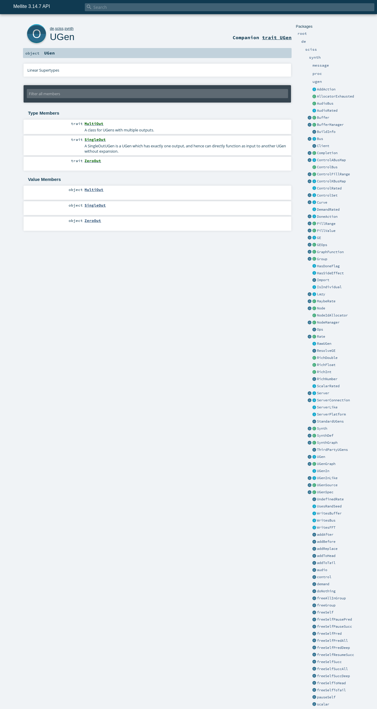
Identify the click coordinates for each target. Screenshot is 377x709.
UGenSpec (325, 492)
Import (323, 280)
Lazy (321, 294)
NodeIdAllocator (332, 315)
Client (323, 146)
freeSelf (325, 612)
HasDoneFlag (328, 266)
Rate (321, 336)
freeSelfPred (329, 633)
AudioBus (325, 103)
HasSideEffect (330, 273)
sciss (59, 28)
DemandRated (328, 209)
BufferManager (330, 125)
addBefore (326, 542)
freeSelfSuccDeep (333, 676)
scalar (323, 704)
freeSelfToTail (331, 690)
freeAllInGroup (331, 598)
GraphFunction (330, 252)
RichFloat (326, 365)
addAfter (325, 534)
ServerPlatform (331, 414)
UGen (321, 457)
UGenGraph (326, 464)
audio (322, 570)
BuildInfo (326, 132)
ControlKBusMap (331, 181)
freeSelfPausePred (334, 619)
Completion (327, 153)
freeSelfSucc (329, 662)
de (52, 28)
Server (323, 393)
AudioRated (327, 110)
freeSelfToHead (331, 683)
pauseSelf (326, 697)
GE (319, 238)
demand (323, 584)
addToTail (326, 563)
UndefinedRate (330, 499)
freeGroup (326, 605)
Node (321, 308)
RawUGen (324, 344)
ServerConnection (333, 400)
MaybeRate (326, 301)
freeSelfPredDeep (333, 648)
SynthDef (325, 435)
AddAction (326, 89)
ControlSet (327, 195)
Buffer (323, 118)
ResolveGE (326, 351)
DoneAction (327, 217)
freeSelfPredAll (332, 641)
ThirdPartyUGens (332, 450)
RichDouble (327, 358)
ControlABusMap (331, 160)
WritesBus (326, 520)
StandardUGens (330, 421)
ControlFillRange (333, 174)
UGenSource (327, 485)
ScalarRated (328, 386)
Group (322, 259)
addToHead (326, 556)
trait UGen (277, 37)
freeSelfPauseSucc (334, 626)
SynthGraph (327, 443)
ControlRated (329, 188)
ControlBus (327, 167)
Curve (322, 202)
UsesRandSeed (329, 506)
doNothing (326, 591)
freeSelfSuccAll (332, 669)
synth (69, 28)
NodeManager (328, 322)
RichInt (324, 372)
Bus (320, 139)
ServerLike (327, 407)
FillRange (326, 224)
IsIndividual (329, 287)
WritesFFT (326, 527)
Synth (322, 428)
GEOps (322, 245)
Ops (320, 329)
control (324, 577)
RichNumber (327, 379)
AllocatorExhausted (335, 96)
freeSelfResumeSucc (335, 655)
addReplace (327, 549)
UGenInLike (327, 478)
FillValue (326, 231)
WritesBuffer (329, 513)
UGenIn (323, 471)
